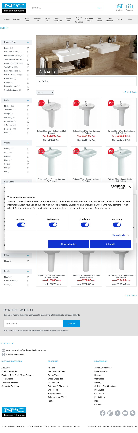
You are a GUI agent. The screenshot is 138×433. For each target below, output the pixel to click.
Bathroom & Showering (79, 19)
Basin (16, 133)
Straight (16, 114)
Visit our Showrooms (12, 354)
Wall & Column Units (16, 75)
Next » (134, 295)
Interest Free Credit (10, 371)
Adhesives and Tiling (57, 397)
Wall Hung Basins (16, 52)
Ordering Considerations (105, 386)
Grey (16, 156)
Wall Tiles (16, 20)
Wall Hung (16, 117)
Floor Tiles (27, 20)
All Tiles (6, 20)
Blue (16, 168)
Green (16, 153)
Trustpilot (4, 28)
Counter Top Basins (16, 63)
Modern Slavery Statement (71, 426)
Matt (16, 277)
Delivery (98, 382)
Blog (96, 401)
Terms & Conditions (103, 368)
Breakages (99, 390)
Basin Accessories (16, 71)
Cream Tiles (53, 375)
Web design (127, 426)
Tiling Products (109, 20)
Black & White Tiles (56, 371)
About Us (5, 368)
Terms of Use (55, 426)
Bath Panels (16, 79)
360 (135, 426)
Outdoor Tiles (68, 20)
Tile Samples (7, 379)
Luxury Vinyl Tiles (58, 20)
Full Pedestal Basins (16, 56)
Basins (16, 48)
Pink (16, 172)
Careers (97, 404)
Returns (97, 375)
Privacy (46, 426)
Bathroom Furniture (89, 20)
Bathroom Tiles (37, 20)
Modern (16, 106)
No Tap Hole (16, 121)
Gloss (16, 285)
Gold (16, 164)
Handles (16, 82)
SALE (130, 20)
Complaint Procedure (10, 386)
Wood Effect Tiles (55, 379)
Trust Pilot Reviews (9, 382)
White (16, 149)
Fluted (16, 261)
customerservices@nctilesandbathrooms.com (23, 350)
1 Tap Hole (16, 125)
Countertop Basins (16, 90)
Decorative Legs (16, 86)
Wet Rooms (99, 20)
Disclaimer (38, 426)
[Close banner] (130, 187)
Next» (134, 92)
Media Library (100, 397)
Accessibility (21, 426)
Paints (119, 20)
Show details (118, 235)
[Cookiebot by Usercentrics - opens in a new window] (112, 187)
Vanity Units (16, 67)
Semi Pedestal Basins (16, 59)
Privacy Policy (100, 371)
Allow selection (68, 244)
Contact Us (99, 393)
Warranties (99, 379)
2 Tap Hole (16, 129)
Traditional (16, 110)
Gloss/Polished (16, 281)
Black (16, 160)
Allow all (110, 244)
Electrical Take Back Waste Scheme (17, 375)
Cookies (30, 426)
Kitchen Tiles (48, 20)
